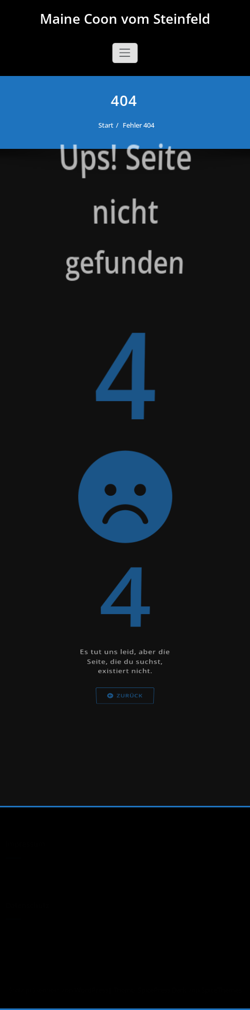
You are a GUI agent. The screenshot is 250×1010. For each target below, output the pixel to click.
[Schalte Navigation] (124, 53)
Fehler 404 (142, 125)
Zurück (124, 719)
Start (109, 125)
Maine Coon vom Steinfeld (125, 18)
